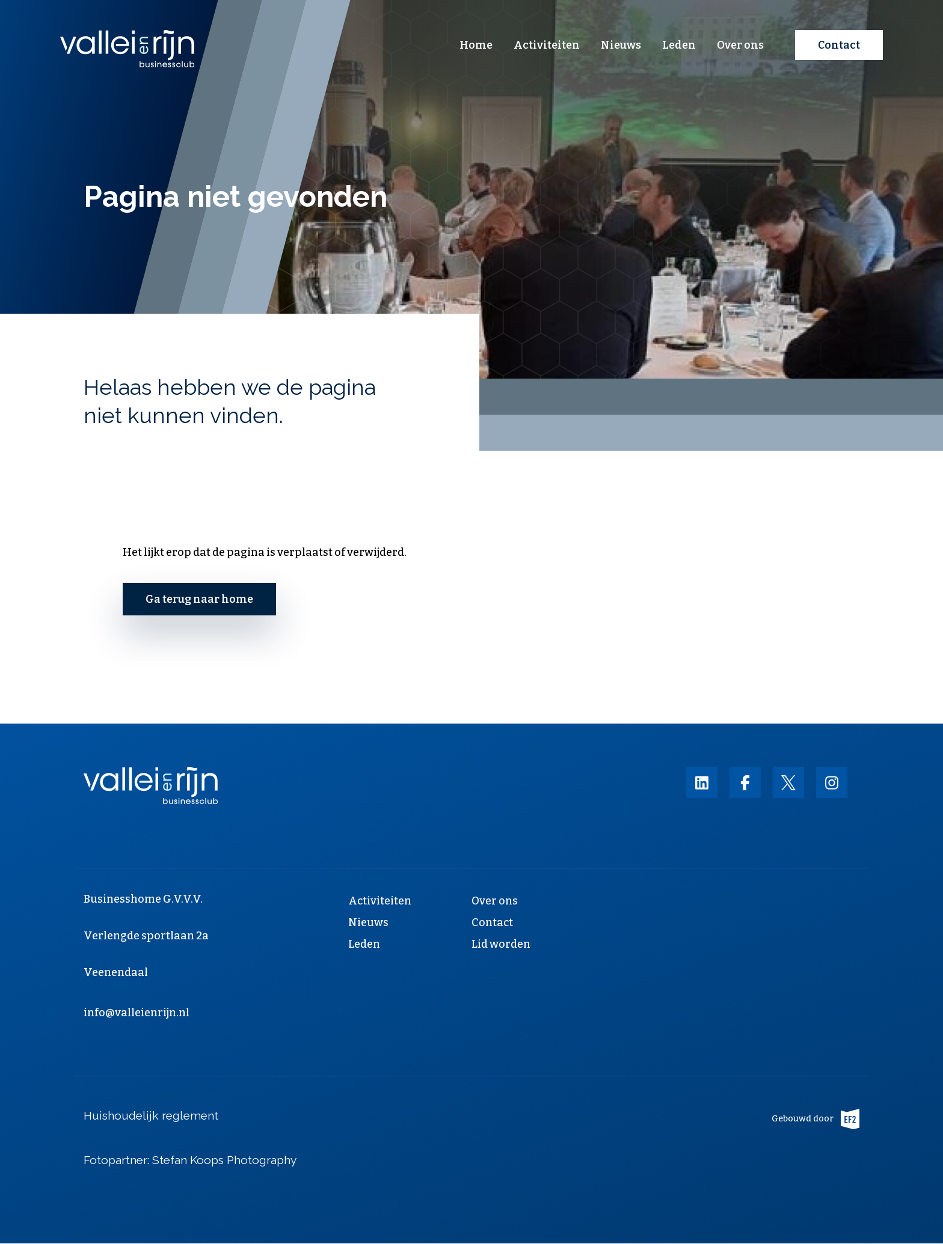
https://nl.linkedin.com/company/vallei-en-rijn (701, 782)
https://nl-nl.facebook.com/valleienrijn (745, 782)
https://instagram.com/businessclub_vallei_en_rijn (831, 782)
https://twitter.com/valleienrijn (788, 782)
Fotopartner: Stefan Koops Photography (191, 1159)
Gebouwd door (815, 1119)
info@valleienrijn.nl (136, 1012)
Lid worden (501, 944)
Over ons (740, 45)
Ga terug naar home (199, 599)
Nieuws (621, 45)
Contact (839, 45)
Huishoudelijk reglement (151, 1115)
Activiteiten (547, 45)
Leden (679, 45)
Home (476, 45)
